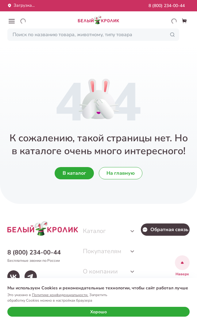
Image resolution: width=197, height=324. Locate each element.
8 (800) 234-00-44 (167, 6)
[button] (11, 21)
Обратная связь (165, 229)
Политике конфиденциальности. (60, 294)
